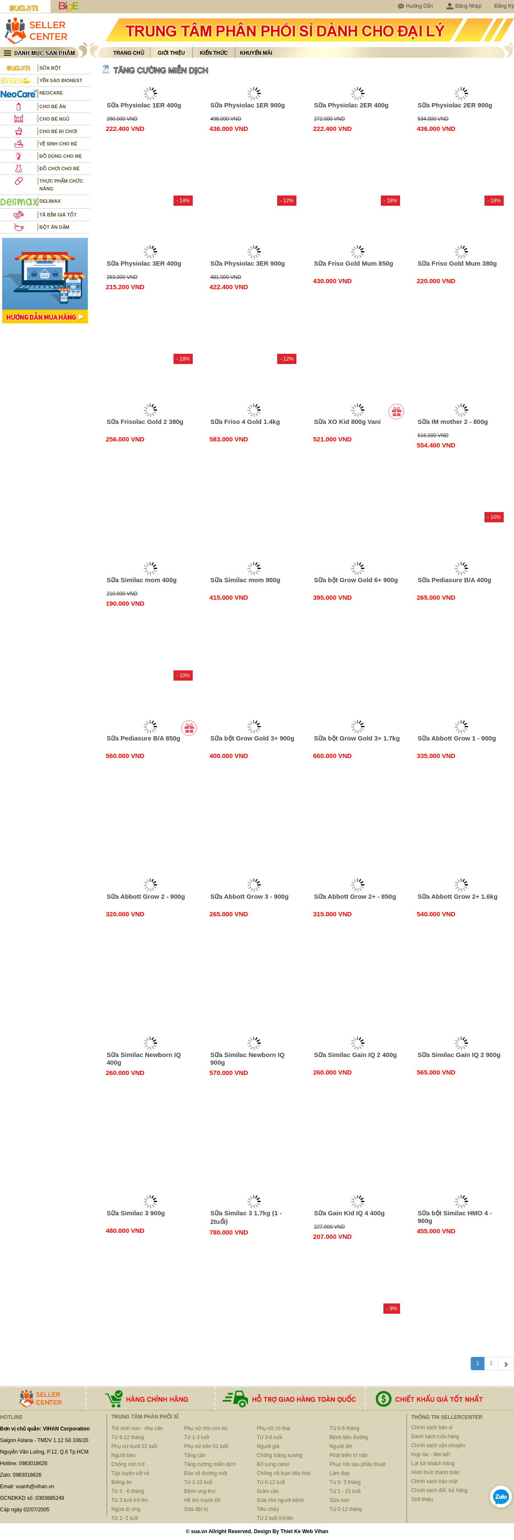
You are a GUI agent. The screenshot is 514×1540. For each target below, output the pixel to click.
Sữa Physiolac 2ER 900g (455, 105)
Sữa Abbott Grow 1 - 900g (457, 738)
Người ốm (340, 1446)
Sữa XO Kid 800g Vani (347, 421)
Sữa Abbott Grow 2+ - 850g (355, 896)
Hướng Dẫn (419, 6)
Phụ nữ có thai (273, 1428)
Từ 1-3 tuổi (196, 1437)
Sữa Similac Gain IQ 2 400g (355, 1054)
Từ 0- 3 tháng (345, 1482)
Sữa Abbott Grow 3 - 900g (249, 896)
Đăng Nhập (463, 6)
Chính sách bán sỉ (431, 1427)
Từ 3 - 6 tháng (127, 1491)
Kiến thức (214, 53)
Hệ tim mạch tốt (202, 1500)
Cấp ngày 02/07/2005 (24, 1510)
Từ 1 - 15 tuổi (344, 1491)
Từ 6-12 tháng (127, 1437)
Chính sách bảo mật (434, 1481)
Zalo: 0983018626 (21, 1475)
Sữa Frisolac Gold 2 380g (145, 421)
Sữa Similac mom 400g (141, 579)
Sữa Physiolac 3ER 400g (144, 263)
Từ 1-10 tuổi (198, 1482)
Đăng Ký (504, 6)
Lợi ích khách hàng (432, 1463)
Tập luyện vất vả (130, 1473)
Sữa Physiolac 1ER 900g (247, 105)
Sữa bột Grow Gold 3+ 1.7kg (357, 738)
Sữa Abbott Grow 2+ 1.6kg (458, 896)
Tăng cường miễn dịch (210, 1464)
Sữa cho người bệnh (280, 1500)
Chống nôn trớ (127, 1464)
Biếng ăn (121, 1482)
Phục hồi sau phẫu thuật (357, 1464)
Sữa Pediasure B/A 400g (454, 579)
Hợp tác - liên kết (430, 1454)
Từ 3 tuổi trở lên (129, 1500)
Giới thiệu (171, 53)
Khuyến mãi (256, 53)
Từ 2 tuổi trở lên (275, 1518)
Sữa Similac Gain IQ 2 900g (459, 1054)
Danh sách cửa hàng (435, 1436)
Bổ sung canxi (273, 1464)
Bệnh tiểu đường (348, 1437)
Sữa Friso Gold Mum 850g (353, 263)
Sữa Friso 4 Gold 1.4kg (245, 421)
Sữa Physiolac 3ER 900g (247, 263)
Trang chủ (128, 53)
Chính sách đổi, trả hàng (439, 1490)
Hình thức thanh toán (435, 1472)
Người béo (123, 1455)
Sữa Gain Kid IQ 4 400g (349, 1213)
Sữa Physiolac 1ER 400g (144, 105)
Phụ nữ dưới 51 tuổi (134, 1446)
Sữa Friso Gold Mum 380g (457, 263)
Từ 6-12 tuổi (271, 1482)
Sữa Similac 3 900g (136, 1213)
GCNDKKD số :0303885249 (32, 1498)
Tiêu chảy (268, 1509)
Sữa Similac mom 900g (245, 579)
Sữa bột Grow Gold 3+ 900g (252, 738)
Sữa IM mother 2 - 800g (453, 421)
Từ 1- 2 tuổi (124, 1518)
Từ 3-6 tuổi (269, 1437)
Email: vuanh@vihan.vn (27, 1487)
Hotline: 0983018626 (24, 1463)
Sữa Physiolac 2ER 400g (351, 105)
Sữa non (339, 1500)
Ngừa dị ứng (125, 1509)
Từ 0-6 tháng (344, 1428)
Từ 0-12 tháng (345, 1509)
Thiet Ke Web (297, 1531)
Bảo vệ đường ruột (205, 1473)
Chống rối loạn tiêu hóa (284, 1473)
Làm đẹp (339, 1473)
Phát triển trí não (348, 1455)
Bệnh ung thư (199, 1491)
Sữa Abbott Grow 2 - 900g (146, 896)
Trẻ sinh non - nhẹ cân (137, 1428)
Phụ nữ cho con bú (206, 1428)
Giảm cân (268, 1491)
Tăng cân (195, 1455)
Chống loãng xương (279, 1455)
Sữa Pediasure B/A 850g (143, 738)
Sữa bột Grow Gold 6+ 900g (356, 579)
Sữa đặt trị (196, 1509)
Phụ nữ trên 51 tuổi (206, 1446)
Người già (268, 1446)
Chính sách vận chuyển (438, 1445)
